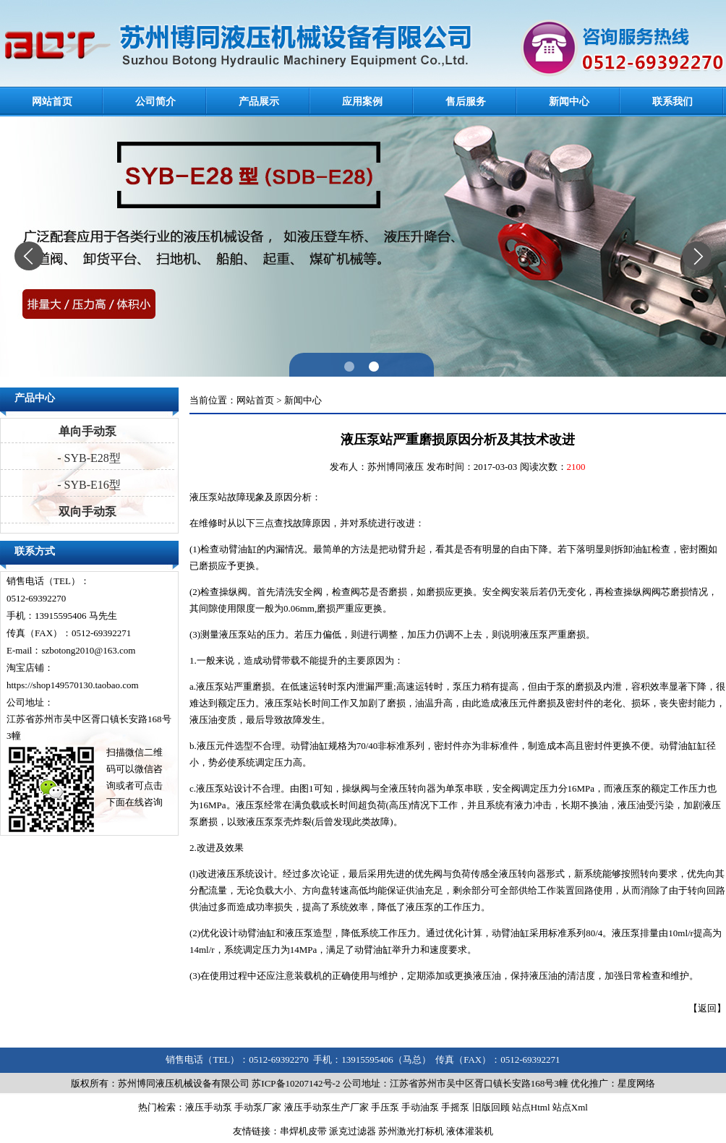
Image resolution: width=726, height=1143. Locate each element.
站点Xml (570, 1107)
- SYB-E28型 (87, 458)
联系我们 (672, 101)
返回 (707, 1008)
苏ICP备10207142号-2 (296, 1083)
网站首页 (52, 101)
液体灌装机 (469, 1131)
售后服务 (465, 101)
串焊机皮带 (303, 1131)
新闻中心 (569, 101)
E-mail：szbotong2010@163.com (71, 650)
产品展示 (259, 101)
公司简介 (155, 101)
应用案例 (362, 101)
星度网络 (636, 1083)
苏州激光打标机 (411, 1131)
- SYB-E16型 (87, 485)
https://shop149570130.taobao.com (73, 685)
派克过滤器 (352, 1131)
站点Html (531, 1107)
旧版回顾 (491, 1107)
